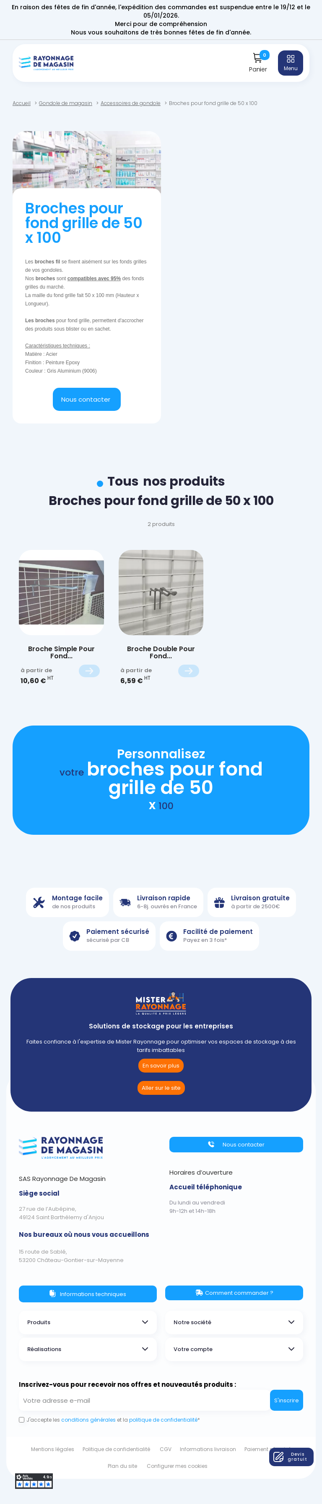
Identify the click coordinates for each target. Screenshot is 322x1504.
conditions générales (88, 1419)
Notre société (192, 1322)
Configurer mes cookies (177, 1466)
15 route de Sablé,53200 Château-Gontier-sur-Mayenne (71, 1256)
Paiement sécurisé (267, 1449)
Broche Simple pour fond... (61, 652)
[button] (87, 399)
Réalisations (44, 1349)
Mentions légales (52, 1449)
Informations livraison (208, 1449)
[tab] (87, 1322)
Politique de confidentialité (116, 1449)
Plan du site (122, 1466)
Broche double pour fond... (161, 652)
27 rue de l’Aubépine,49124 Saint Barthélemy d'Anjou (61, 1213)
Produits (38, 1322)
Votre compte (193, 1349)
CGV (165, 1449)
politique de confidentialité (163, 1419)
